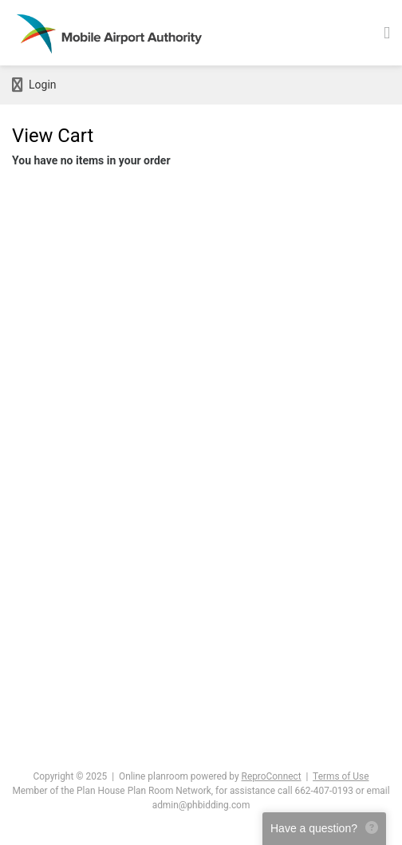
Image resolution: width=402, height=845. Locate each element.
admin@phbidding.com (201, 805)
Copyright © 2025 (71, 776)
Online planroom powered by (210, 776)
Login (34, 85)
